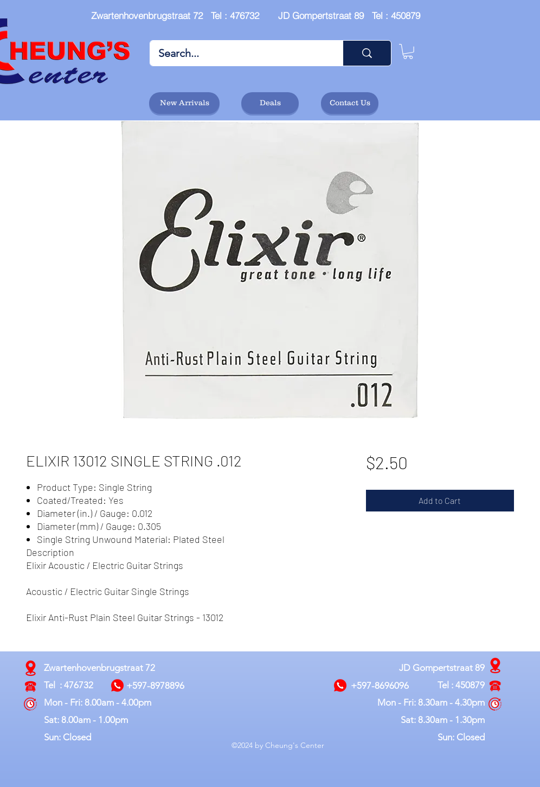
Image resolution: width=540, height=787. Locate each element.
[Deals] (270, 103)
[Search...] (239, 53)
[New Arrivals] (184, 103)
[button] (408, 51)
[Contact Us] (349, 103)
